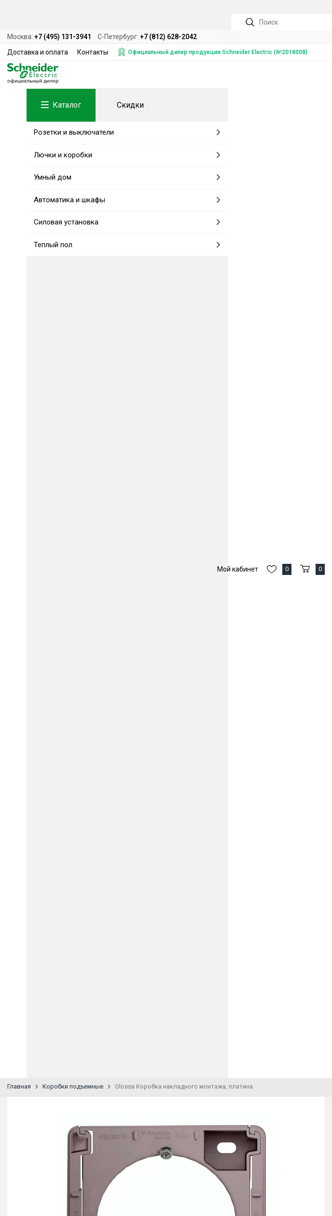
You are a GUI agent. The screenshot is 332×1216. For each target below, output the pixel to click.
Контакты (92, 52)
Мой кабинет (237, 569)
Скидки (130, 105)
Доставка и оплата (37, 52)
